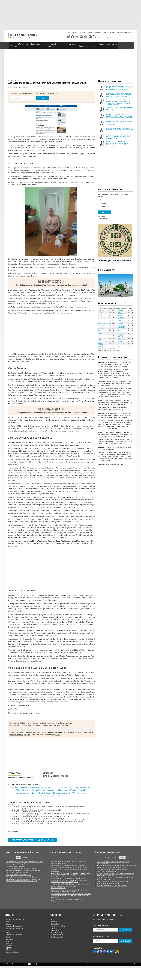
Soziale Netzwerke (58, 939)
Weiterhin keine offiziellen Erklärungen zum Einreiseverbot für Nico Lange (47, 817)
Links (8, 943)
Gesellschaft (42, 44)
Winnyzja (120, 325)
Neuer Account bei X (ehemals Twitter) (18, 875)
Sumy (119, 332)
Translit (8, 932)
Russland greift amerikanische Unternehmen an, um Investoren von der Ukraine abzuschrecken (119, 125)
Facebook (72, 37)
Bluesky (68, 37)
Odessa (100, 335)
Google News (69, 733)
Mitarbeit (90, 32)
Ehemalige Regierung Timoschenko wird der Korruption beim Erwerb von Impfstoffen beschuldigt (54, 820)
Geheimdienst (86, 787)
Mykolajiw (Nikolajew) (120, 335)
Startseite (11, 81)
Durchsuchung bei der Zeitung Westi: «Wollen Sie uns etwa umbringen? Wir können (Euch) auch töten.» (54, 807)
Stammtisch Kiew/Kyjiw (14, 928)
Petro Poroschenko (79, 793)
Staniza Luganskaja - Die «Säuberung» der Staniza (23, 870)
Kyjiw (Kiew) (101, 312)
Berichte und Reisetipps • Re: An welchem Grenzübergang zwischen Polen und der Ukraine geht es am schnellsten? (114, 366)
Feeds (8, 939)
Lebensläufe (56, 932)
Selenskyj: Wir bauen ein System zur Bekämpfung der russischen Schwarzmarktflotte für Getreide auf (23, 880)
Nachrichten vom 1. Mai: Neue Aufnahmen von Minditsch (24, 862)
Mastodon (81, 37)
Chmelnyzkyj (101, 325)
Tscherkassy (101, 330)
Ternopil (100, 320)
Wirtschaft (27, 44)
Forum (69, 32)
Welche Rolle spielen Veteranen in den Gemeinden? (23, 877)
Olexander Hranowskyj (61, 793)
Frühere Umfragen (103, 221)
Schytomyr (100, 327)
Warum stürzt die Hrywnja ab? (16, 866)
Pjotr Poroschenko (48, 796)
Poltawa (100, 332)
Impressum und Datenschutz (15, 921)
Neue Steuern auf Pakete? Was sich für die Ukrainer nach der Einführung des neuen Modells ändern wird (118, 138)
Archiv (75, 32)
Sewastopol (101, 348)
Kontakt (112, 32)
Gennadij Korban (23, 790)
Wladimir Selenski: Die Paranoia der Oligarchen (38, 823)
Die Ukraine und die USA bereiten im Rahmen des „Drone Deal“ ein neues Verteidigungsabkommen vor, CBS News (118, 145)
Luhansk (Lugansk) (100, 346)
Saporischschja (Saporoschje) (121, 340)
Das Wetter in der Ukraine (14, 930)
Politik (15, 44)
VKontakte (90, 37)
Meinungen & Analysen (61, 44)
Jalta (119, 348)
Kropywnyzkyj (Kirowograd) (121, 330)
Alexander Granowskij (20, 787)
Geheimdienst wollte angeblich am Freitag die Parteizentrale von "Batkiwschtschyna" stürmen (53, 822)
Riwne (119, 322)
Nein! (104, 205)
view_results (101, 218)
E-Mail (59, 736)
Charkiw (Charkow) (120, 338)
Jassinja (120, 317)
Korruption (51, 790)
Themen (9, 952)
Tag (32, 857)
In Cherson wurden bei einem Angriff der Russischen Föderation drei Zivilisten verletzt (119, 131)
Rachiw (100, 317)
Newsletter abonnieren (52, 286)
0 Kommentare (25, 88)
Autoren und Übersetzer (14, 937)
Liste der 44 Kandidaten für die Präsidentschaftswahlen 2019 (43, 810)
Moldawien (82, 790)
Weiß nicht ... (107, 208)
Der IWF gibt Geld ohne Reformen (17, 873)
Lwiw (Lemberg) (102, 314)
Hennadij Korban (38, 790)
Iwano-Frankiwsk (120, 315)
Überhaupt (123, 857)
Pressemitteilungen (97, 44)
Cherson (100, 338)
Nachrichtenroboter (119, 44)
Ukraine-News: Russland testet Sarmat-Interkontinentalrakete (65, 887)
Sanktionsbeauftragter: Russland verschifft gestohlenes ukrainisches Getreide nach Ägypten (70, 891)
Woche (25, 857)
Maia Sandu (62, 790)
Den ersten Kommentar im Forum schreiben (33, 840)
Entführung (74, 787)
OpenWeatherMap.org (109, 350)
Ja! (103, 202)
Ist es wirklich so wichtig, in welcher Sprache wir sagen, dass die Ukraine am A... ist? (115, 878)
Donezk (120, 343)
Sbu (59, 796)
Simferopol (120, 345)
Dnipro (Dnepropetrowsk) (102, 343)
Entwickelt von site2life (130, 966)
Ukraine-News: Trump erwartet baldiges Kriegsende (69, 865)
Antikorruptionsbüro (38, 787)
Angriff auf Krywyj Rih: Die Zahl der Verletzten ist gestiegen (116, 109)
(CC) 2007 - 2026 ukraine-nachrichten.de (15, 966)
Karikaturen (82, 32)
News (77, 37)
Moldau (72, 790)
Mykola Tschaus (22, 793)
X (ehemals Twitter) (17, 736)
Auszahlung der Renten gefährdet (17, 864)
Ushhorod (120, 312)
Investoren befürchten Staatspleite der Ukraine (112, 869)
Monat (19, 857)
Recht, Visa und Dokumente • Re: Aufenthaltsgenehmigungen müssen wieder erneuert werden (114, 385)
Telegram (85, 37)
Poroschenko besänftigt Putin (32, 812)
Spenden (105, 32)
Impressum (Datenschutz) (124, 32)
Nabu (33, 793)
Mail (67, 777)
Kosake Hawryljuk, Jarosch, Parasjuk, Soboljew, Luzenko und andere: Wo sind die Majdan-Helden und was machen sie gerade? (55, 814)
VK (56, 282)
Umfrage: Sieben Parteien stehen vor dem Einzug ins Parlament (44, 818)
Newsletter (98, 32)
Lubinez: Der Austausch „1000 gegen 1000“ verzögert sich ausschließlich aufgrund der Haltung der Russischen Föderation (119, 96)
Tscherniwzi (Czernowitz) (121, 320)
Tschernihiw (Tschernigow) (121, 327)
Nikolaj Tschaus (44, 793)
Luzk (99, 322)
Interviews (80, 44)
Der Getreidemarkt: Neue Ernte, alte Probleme (21, 868)
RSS (99, 37)
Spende (55, 724)
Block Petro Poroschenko (57, 787)
